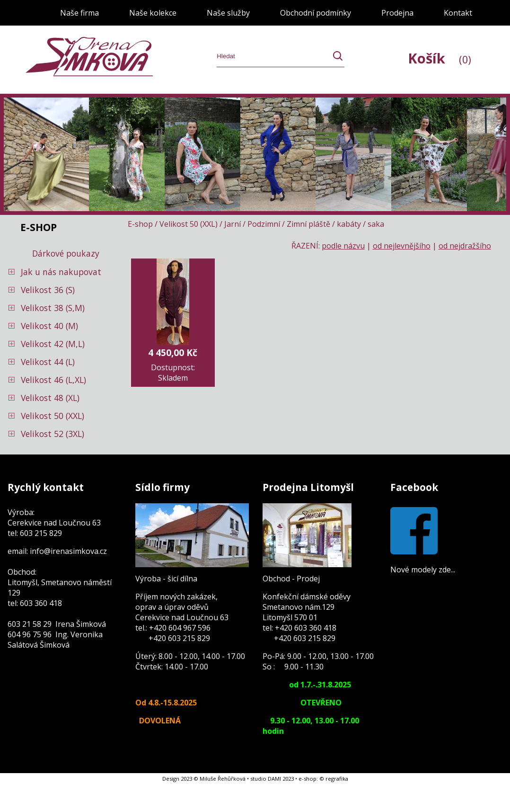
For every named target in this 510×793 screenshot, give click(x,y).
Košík (439, 58)
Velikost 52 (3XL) (52, 433)
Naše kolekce (152, 13)
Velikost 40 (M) (49, 325)
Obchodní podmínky (315, 13)
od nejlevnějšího (402, 246)
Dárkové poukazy (65, 253)
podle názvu (343, 246)
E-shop (140, 224)
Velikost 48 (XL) (50, 397)
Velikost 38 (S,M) (53, 307)
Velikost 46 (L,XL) (53, 379)
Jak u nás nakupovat (61, 271)
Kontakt (458, 13)
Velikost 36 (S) (48, 289)
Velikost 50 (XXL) (52, 415)
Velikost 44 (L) (48, 361)
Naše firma (79, 13)
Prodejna (397, 13)
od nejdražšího (465, 246)
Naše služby (228, 13)
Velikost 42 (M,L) (53, 343)
